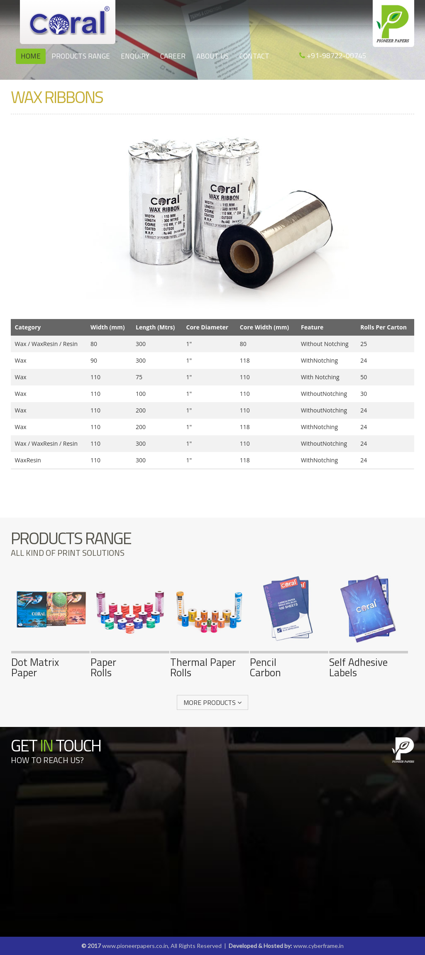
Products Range (80, 56)
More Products (212, 702)
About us (212, 56)
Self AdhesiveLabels (368, 662)
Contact (254, 56)
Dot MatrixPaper (50, 662)
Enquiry (135, 56)
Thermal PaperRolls (209, 662)
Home (31, 56)
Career (173, 56)
